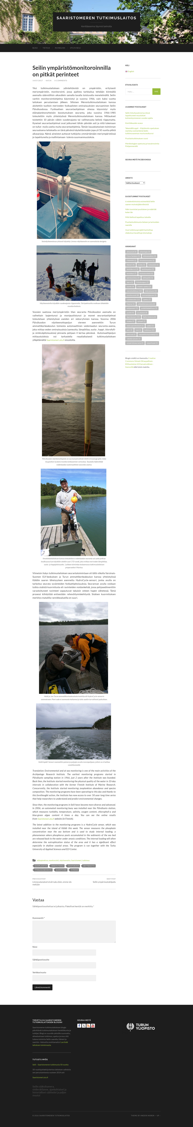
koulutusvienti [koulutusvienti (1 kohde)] (146, 273)
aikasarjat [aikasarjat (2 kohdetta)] (131, 252)
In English (60, 48)
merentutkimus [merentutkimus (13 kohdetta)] (134, 291)
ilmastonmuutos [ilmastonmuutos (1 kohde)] (147, 260)
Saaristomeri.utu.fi (56, 339)
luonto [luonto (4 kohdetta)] (130, 286)
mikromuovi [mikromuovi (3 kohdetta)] (151, 291)
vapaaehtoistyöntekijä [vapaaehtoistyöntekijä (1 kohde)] (148, 334)
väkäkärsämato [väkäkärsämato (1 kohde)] (133, 339)
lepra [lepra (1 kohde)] (130, 282)
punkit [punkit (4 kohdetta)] (130, 312)
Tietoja (46, 48)
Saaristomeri (76, 860)
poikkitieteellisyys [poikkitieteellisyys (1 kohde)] (149, 308)
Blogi (35, 48)
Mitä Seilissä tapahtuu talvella (138, 217)
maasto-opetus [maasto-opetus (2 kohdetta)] (144, 286)
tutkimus (86, 860)
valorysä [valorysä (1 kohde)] (131, 334)
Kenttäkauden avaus (134, 123)
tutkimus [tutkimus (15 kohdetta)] (149, 330)
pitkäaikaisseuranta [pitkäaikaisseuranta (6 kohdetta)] (146, 304)
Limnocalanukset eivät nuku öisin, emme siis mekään (52, 882)
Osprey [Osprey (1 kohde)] (131, 304)
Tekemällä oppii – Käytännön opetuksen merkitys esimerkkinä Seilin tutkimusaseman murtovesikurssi (142, 130)
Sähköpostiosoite (40, 959)
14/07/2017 (37, 80)
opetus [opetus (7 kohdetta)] (147, 299)
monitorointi (54, 860)
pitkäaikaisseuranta (43, 870)
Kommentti (38, 918)
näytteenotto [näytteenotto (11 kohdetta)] (133, 299)
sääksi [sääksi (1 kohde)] (150, 325)
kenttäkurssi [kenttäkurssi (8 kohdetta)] (132, 269)
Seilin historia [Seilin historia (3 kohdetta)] (149, 317)
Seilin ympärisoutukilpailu (104, 880)
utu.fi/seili (75, 48)
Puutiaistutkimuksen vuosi (136, 138)
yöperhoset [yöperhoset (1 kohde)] (152, 343)
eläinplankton (42, 860)
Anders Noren (147, 1116)
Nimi (34, 946)
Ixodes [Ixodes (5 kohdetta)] (141, 265)
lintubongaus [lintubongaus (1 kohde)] (142, 282)
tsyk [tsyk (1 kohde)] (138, 330)
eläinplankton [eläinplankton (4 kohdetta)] (149, 256)
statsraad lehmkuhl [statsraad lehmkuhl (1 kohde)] (135, 325)
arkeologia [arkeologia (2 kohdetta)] (145, 252)
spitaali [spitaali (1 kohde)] (141, 321)
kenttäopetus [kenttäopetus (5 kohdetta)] (148, 269)
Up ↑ (159, 1116)
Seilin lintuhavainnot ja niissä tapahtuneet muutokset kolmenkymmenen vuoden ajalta (139, 115)
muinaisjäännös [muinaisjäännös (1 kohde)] (149, 295)
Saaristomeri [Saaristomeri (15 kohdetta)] (133, 317)
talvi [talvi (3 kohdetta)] (129, 330)
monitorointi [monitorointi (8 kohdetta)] (133, 295)
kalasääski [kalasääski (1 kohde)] (153, 265)
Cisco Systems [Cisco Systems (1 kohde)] (133, 256)
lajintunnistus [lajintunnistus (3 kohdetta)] (133, 278)
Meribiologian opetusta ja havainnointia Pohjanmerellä (142, 144)
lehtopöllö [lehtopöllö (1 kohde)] (148, 278)
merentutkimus (57, 866)
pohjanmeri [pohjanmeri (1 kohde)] (132, 308)
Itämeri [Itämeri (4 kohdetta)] (131, 265)
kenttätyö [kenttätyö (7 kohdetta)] (131, 273)
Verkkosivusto (39, 972)
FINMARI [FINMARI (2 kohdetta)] (131, 260)
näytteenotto (65, 860)
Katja (49, 80)
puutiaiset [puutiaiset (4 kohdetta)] (142, 312)
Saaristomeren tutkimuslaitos (96, 18)
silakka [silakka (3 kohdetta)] (130, 321)
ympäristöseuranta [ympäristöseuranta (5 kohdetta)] (135, 343)
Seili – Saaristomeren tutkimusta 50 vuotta (50, 1064)
